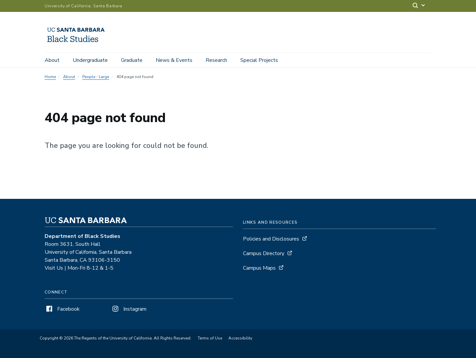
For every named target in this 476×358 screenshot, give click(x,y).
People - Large (95, 76)
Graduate (131, 60)
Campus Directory (263, 253)
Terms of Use (210, 338)
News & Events (174, 60)
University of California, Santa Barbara (83, 6)
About (52, 60)
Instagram (128, 309)
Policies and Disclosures (271, 239)
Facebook (62, 309)
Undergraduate (90, 60)
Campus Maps (259, 268)
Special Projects (259, 60)
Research (216, 60)
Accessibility (240, 338)
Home (50, 76)
